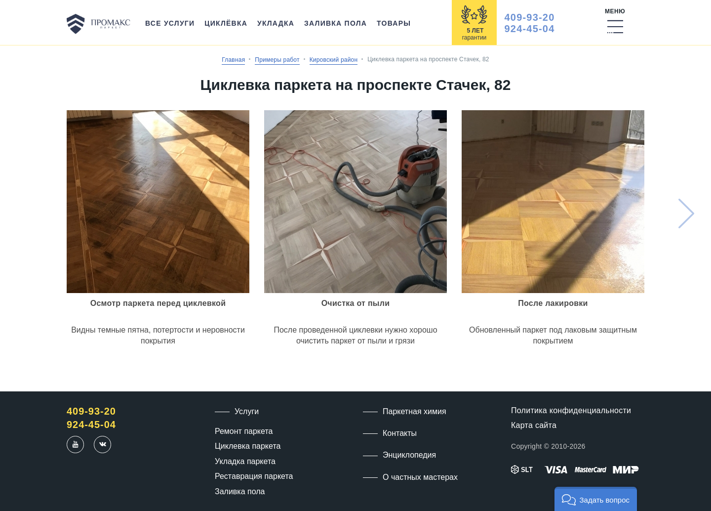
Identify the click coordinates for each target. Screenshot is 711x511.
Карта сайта (533, 425)
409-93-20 (530, 17)
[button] (595, 499)
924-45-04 (530, 28)
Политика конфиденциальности (571, 410)
